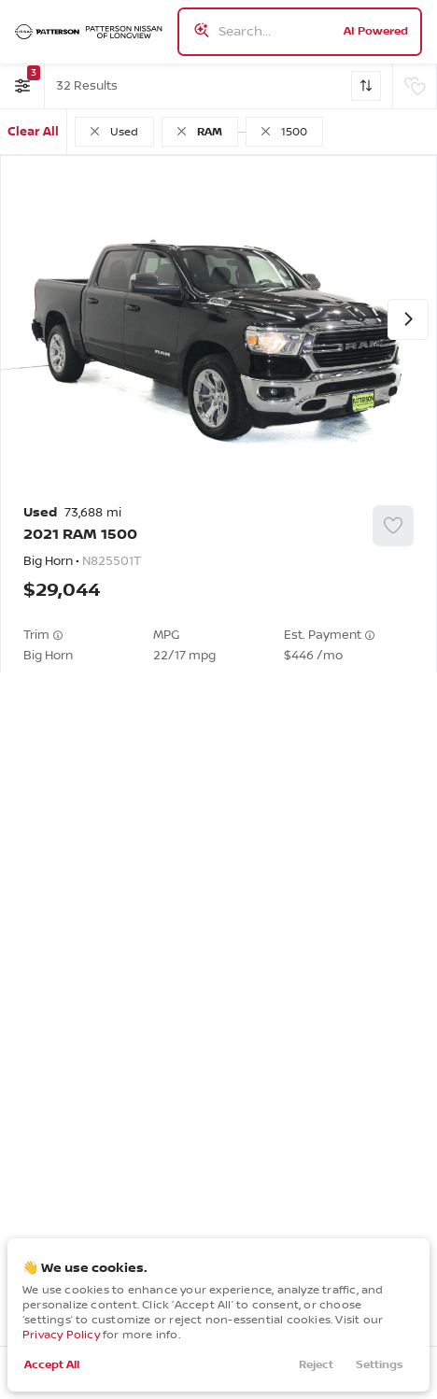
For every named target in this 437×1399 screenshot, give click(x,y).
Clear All (33, 131)
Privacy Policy (61, 1335)
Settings (379, 1365)
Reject (316, 1365)
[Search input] (299, 31)
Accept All (51, 1365)
